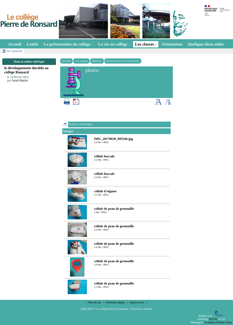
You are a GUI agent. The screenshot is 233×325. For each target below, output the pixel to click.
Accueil (14, 44)
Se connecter (14, 51)
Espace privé (136, 302)
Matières (97, 60)
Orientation (172, 44)
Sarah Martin (20, 80)
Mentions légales (114, 302)
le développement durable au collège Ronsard (26, 70)
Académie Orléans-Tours (218, 322)
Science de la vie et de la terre (122, 60)
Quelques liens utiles (206, 44)
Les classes (145, 44)
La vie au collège (114, 44)
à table (32, 44)
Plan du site (94, 302)
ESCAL (213, 319)
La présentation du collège (68, 44)
